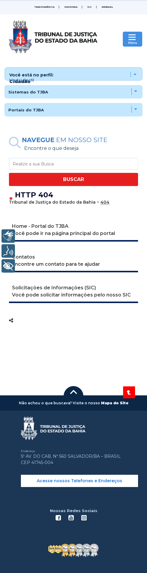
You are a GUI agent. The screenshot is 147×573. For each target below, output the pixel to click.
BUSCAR (73, 179)
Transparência (44, 7)
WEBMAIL (107, 7)
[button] (73, 74)
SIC (89, 7)
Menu (132, 43)
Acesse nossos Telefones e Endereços (79, 480)
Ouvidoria (70, 7)
